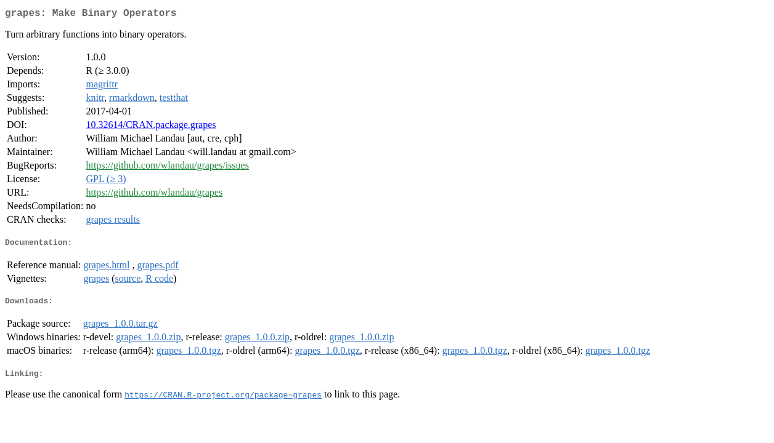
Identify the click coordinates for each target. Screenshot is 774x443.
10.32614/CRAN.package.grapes (151, 127)
